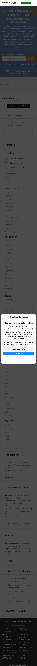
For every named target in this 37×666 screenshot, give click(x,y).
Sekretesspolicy (13, 359)
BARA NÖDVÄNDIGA (18, 349)
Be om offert (26, 3)
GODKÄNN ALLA (18, 353)
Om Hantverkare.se (23, 359)
